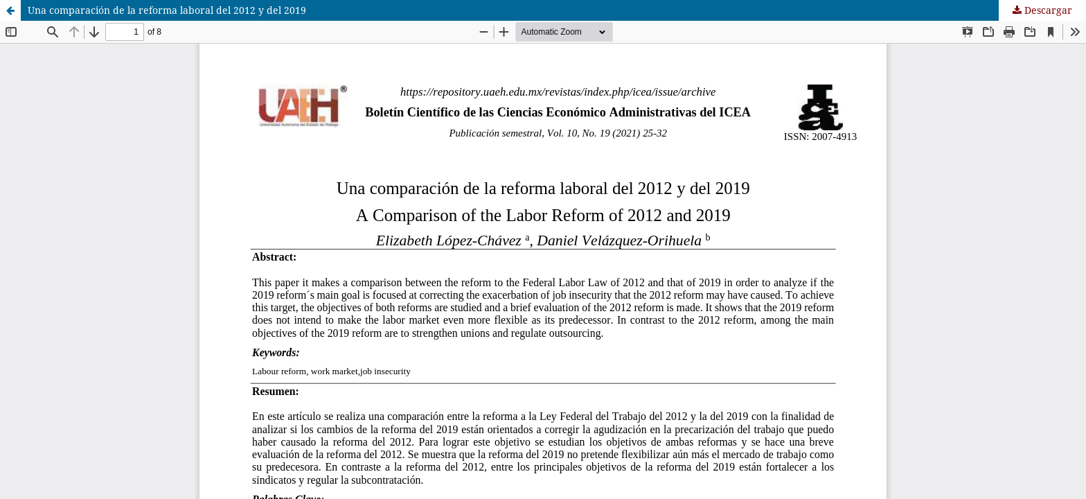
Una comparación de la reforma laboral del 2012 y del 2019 (167, 10)
